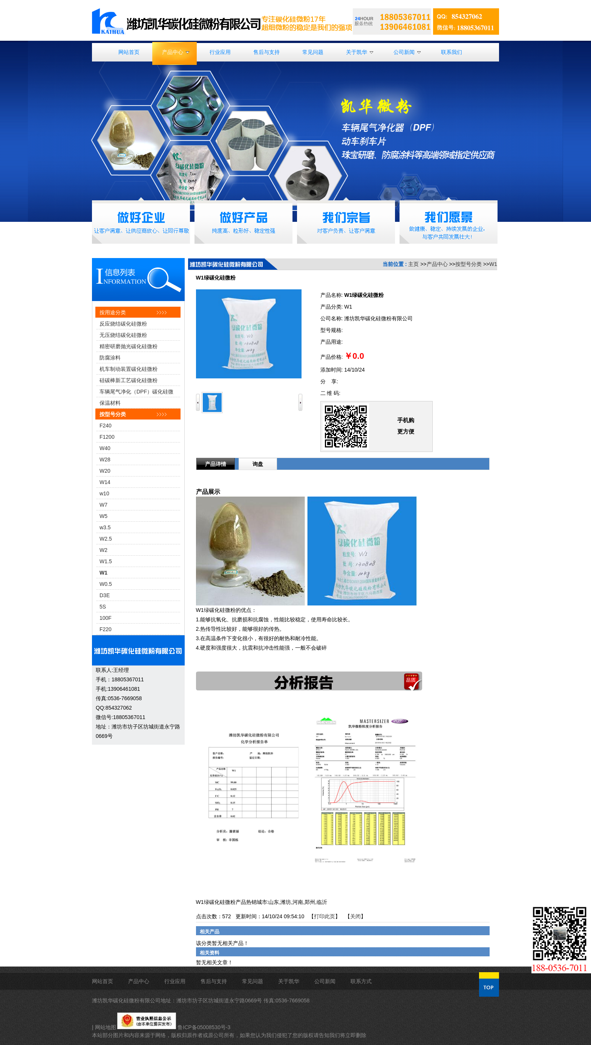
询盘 (258, 464)
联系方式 (361, 981)
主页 (413, 264)
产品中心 (437, 264)
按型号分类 (468, 264)
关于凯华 (288, 981)
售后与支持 (214, 981)
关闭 (355, 916)
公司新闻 (324, 981)
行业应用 (174, 981)
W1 (493, 264)
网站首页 (102, 981)
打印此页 (324, 916)
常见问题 (252, 981)
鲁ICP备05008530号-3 (204, 1027)
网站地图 (105, 1027)
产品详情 (215, 464)
